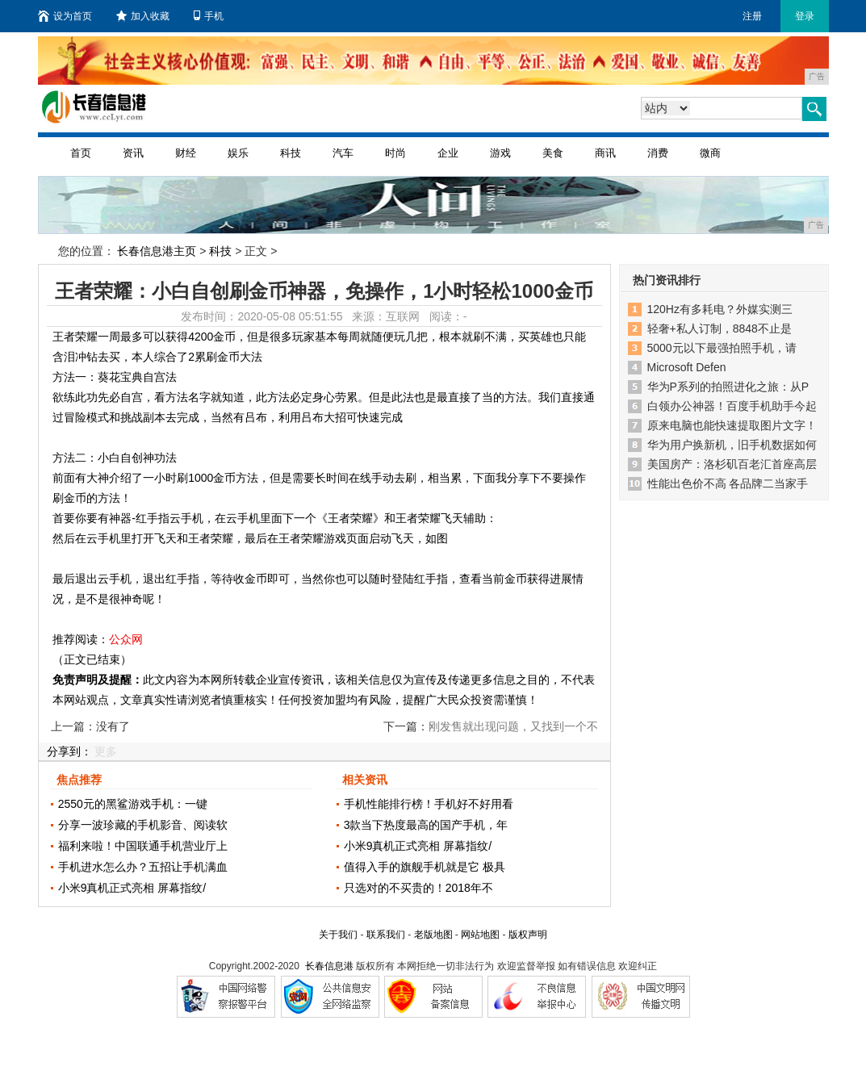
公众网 (126, 639)
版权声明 (527, 934)
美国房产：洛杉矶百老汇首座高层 (732, 464)
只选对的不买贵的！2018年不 (418, 887)
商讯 (605, 153)
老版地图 (433, 934)
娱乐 (238, 153)
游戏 (500, 153)
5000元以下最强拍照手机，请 (722, 347)
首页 (80, 153)
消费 (657, 153)
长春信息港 (329, 966)
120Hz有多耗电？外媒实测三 (720, 309)
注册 (752, 16)
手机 (209, 16)
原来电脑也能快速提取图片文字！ (732, 425)
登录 (804, 16)
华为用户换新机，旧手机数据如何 (732, 444)
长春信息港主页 (156, 251)
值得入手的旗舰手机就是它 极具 (424, 866)
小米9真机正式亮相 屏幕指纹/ (132, 887)
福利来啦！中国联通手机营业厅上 (143, 845)
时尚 (395, 153)
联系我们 (385, 934)
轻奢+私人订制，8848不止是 (719, 328)
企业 (447, 153)
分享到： (69, 751)
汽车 (343, 153)
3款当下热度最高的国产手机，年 (426, 824)
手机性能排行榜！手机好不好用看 (428, 803)
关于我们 (338, 934)
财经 (185, 153)
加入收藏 (142, 16)
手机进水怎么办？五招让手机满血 (143, 866)
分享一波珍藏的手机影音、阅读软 (143, 824)
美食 (552, 153)
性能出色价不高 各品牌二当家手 (728, 483)
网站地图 (480, 934)
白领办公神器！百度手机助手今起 (732, 405)
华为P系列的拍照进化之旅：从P (728, 386)
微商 (710, 153)
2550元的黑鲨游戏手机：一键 (132, 803)
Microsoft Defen (686, 367)
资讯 (133, 153)
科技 (290, 153)
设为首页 (65, 16)
